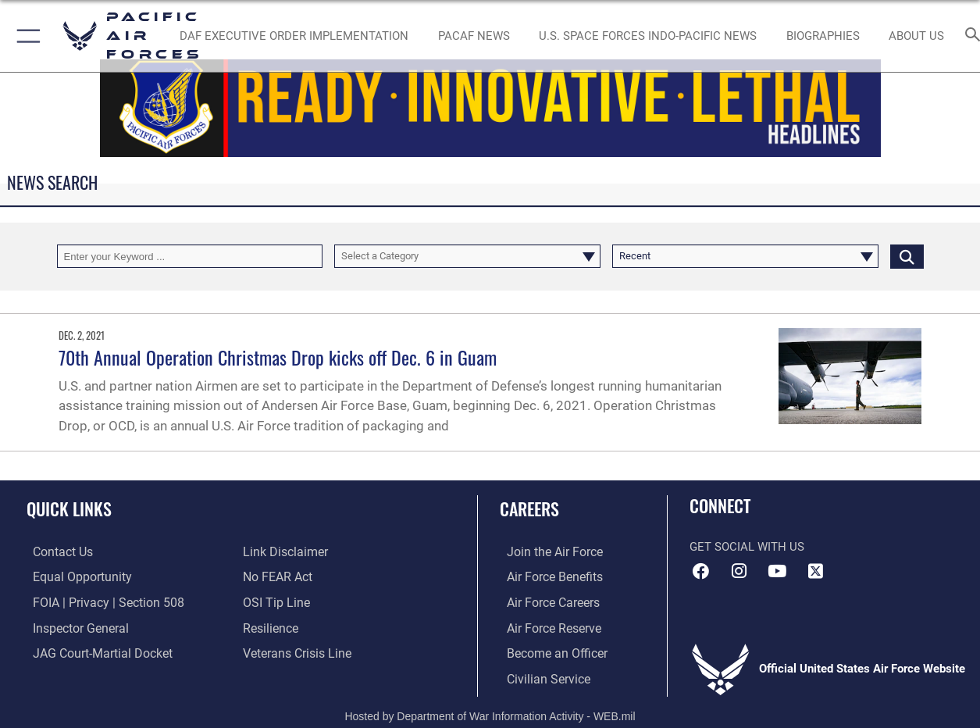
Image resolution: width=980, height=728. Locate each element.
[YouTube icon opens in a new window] (777, 571)
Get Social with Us (747, 547)
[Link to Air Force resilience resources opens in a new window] (270, 626)
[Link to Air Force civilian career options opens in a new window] (539, 676)
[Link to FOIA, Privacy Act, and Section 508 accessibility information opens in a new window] (98, 601)
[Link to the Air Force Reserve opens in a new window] (546, 626)
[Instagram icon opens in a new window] (739, 571)
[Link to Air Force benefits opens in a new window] (546, 576)
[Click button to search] (907, 256)
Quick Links (69, 508)
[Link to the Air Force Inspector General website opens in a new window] (73, 626)
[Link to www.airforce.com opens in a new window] (546, 552)
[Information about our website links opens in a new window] (283, 552)
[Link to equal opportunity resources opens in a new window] (73, 576)
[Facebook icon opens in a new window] (701, 571)
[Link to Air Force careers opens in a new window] (545, 601)
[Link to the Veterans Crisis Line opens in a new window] (295, 651)
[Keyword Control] (190, 256)
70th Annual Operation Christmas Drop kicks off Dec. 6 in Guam (278, 357)
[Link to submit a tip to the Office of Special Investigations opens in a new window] (274, 601)
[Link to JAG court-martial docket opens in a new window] (94, 651)
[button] (25, 36)
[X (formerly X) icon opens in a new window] (815, 571)
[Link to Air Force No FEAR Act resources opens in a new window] (277, 576)
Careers (529, 508)
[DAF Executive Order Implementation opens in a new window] (294, 36)
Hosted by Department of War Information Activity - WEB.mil (489, 712)
